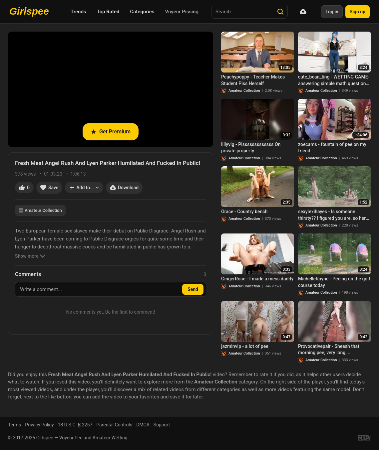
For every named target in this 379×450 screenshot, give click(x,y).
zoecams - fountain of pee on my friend (332, 148)
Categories (142, 12)
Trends (78, 12)
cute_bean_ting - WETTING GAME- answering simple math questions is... (333, 80)
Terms (14, 424)
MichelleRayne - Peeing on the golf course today (334, 282)
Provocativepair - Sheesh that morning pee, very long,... (328, 350)
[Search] (280, 11)
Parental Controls (114, 424)
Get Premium (111, 131)
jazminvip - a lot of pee (244, 346)
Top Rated (108, 12)
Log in (331, 11)
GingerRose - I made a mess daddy (257, 278)
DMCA (143, 424)
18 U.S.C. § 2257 (75, 424)
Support (162, 424)
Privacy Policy (39, 424)
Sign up (357, 11)
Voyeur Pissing (181, 12)
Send (193, 289)
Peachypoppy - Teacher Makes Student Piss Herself (253, 80)
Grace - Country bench (244, 211)
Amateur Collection (40, 210)
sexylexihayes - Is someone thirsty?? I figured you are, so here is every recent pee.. (333, 215)
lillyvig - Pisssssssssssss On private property (250, 148)
